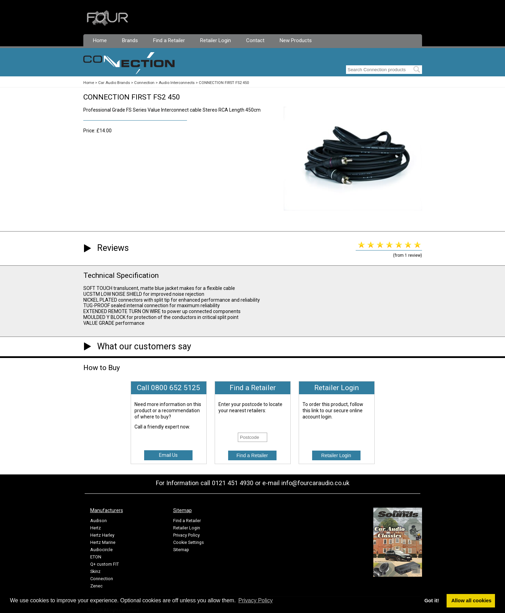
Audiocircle (101, 549)
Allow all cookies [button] (471, 600)
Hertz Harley (102, 535)
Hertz (95, 527)
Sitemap (181, 549)
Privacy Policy (186, 535)
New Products (296, 40)
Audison (98, 520)
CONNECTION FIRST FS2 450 (224, 83)
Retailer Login (215, 40)
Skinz (95, 571)
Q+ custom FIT (104, 564)
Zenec (96, 585)
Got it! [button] (431, 600)
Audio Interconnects (177, 83)
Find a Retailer (169, 40)
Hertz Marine (102, 542)
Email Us (168, 455)
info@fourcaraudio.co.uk (315, 483)
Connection (144, 83)
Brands (130, 40)
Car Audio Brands (114, 83)
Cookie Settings (188, 542)
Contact (255, 40)
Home (100, 40)
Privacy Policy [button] (256, 600)
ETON (95, 556)
